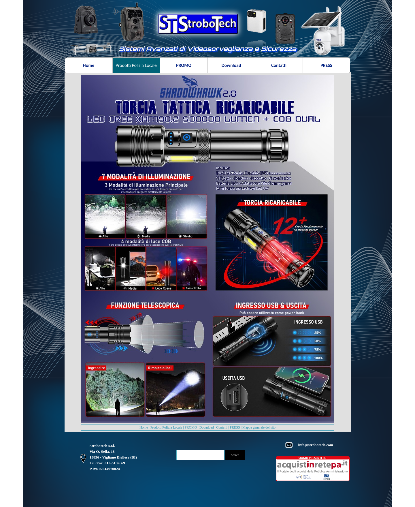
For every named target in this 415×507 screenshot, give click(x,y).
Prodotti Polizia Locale (166, 427)
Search (235, 455)
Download (206, 427)
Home (143, 427)
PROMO (191, 427)
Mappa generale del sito (259, 427)
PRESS (235, 427)
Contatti (221, 427)
